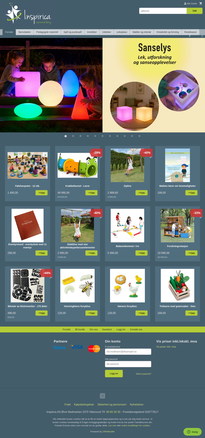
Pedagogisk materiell (47, 32)
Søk (194, 10)
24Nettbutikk (108, 431)
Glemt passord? (143, 373)
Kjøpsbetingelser (84, 404)
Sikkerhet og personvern (111, 404)
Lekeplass (122, 32)
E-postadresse (112, 346)
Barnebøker (25, 32)
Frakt (67, 404)
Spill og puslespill (73, 32)
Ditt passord (111, 359)
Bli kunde (80, 329)
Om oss (93, 329)
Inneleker (92, 32)
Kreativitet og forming (168, 32)
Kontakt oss (136, 329)
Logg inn (120, 329)
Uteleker (106, 32)
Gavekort (107, 329)
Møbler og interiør (142, 32)
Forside (9, 32)
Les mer (112, 425)
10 (132, 136)
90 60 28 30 (113, 411)
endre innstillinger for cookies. (136, 425)
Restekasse (190, 32)
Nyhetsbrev (137, 404)
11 (139, 136)
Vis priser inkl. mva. (166, 346)
